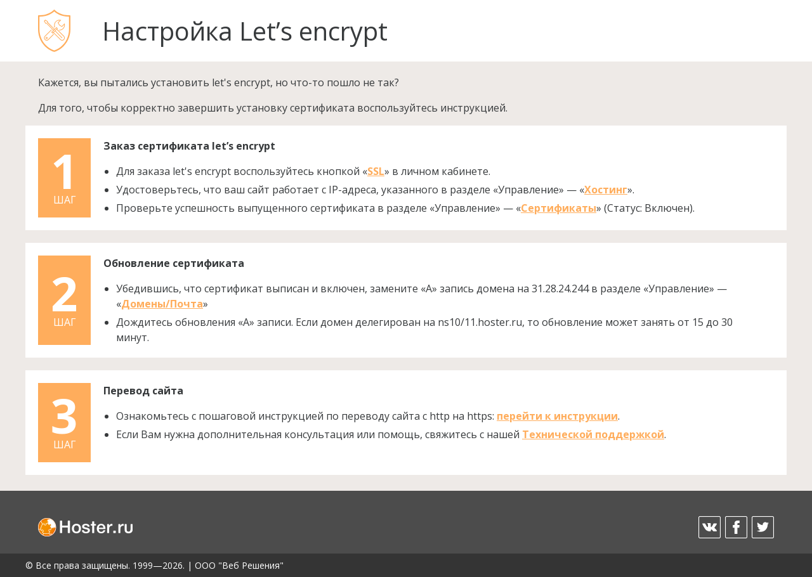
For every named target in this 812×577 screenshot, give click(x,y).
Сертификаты (558, 208)
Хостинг (605, 190)
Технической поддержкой (593, 434)
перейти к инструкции (557, 416)
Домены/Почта (162, 304)
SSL (375, 171)
